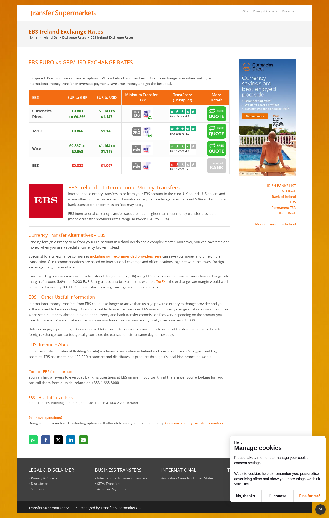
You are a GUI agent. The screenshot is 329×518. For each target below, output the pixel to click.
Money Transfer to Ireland (275, 224)
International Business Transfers (122, 478)
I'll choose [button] (278, 496)
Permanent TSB (284, 207)
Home (33, 37)
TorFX (160, 281)
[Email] (83, 439)
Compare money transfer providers (194, 423)
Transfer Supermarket (47, 507)
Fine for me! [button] (309, 496)
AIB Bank (289, 191)
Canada (184, 478)
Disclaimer (289, 11)
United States (203, 478)
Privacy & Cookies (265, 11)
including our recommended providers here (126, 256)
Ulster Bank (287, 213)
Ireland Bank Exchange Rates (64, 37)
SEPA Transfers (108, 483)
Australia (168, 478)
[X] (58, 439)
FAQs (244, 11)
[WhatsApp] (33, 439)
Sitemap (37, 489)
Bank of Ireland (284, 196)
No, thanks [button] (245, 496)
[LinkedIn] (70, 439)
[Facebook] (45, 439)
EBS (293, 202)
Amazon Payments (111, 489)
